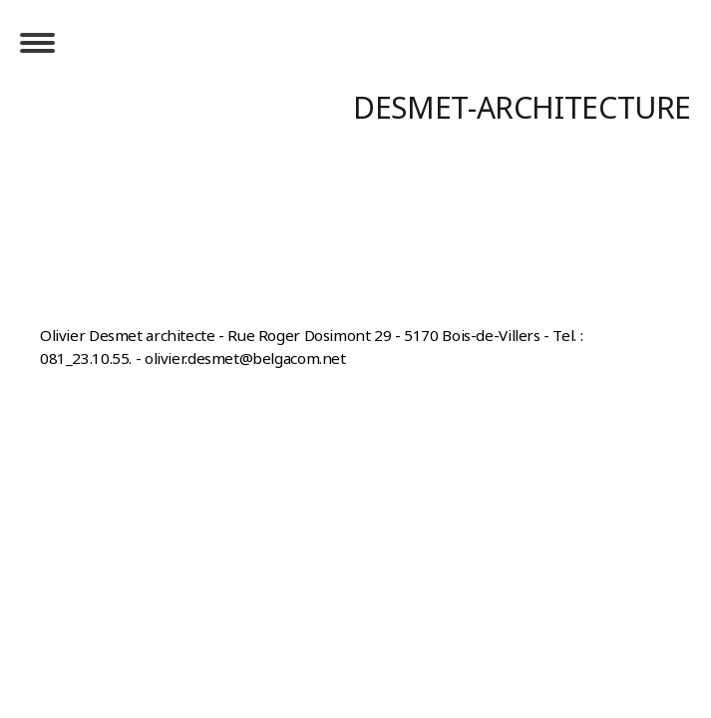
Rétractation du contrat (139, 310)
